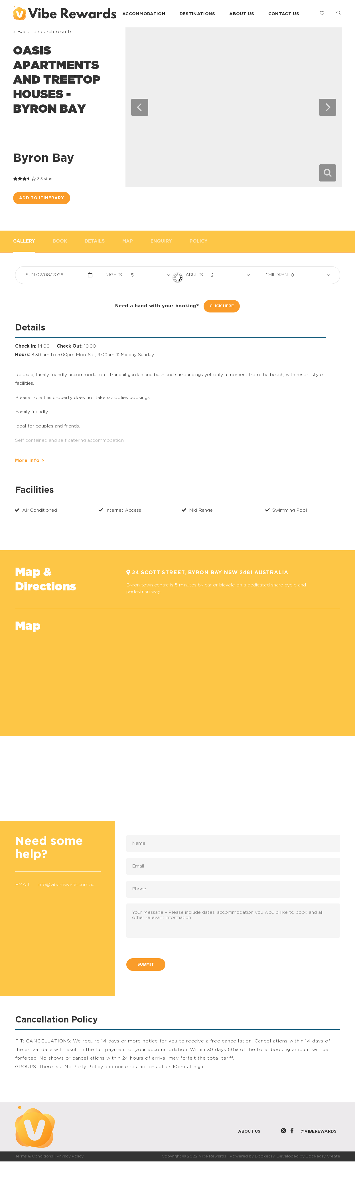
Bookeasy (265, 1156)
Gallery (24, 241)
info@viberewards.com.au (66, 884)
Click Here (222, 306)
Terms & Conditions (34, 1156)
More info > (29, 460)
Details (95, 241)
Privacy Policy (70, 1156)
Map (127, 241)
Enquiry (161, 241)
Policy (199, 241)
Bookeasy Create (323, 1156)
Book (60, 241)
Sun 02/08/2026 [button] (44, 275)
